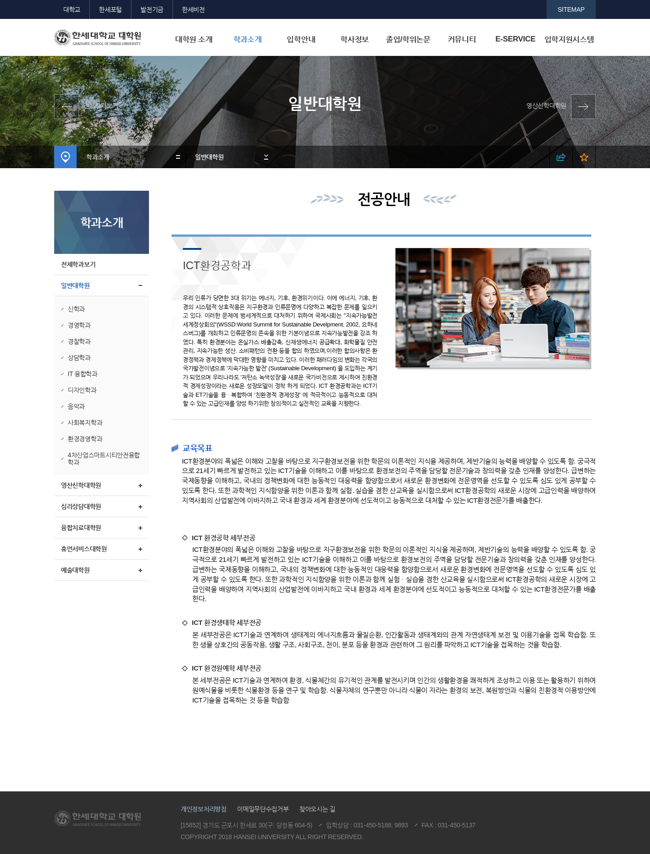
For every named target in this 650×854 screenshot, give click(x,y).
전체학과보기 (101, 105)
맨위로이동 (570, 754)
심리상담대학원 (81, 506)
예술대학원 (75, 570)
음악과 (76, 406)
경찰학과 (79, 341)
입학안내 (301, 39)
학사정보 (354, 39)
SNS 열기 (561, 157)
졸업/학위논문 (408, 39)
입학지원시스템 (569, 39)
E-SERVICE (515, 39)
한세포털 (110, 9)
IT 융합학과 (83, 373)
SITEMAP (571, 9)
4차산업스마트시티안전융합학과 (104, 458)
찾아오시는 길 (317, 809)
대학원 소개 (194, 39)
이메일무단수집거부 (262, 809)
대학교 (71, 9)
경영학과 (79, 325)
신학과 (76, 308)
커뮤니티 (462, 39)
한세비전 (193, 9)
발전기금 (151, 9)
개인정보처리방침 (204, 809)
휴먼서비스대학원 (84, 548)
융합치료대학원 (81, 527)
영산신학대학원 (546, 105)
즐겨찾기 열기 (584, 157)
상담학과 (79, 357)
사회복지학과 (85, 422)
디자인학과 (82, 390)
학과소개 (247, 39)
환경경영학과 (85, 438)
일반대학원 (209, 157)
